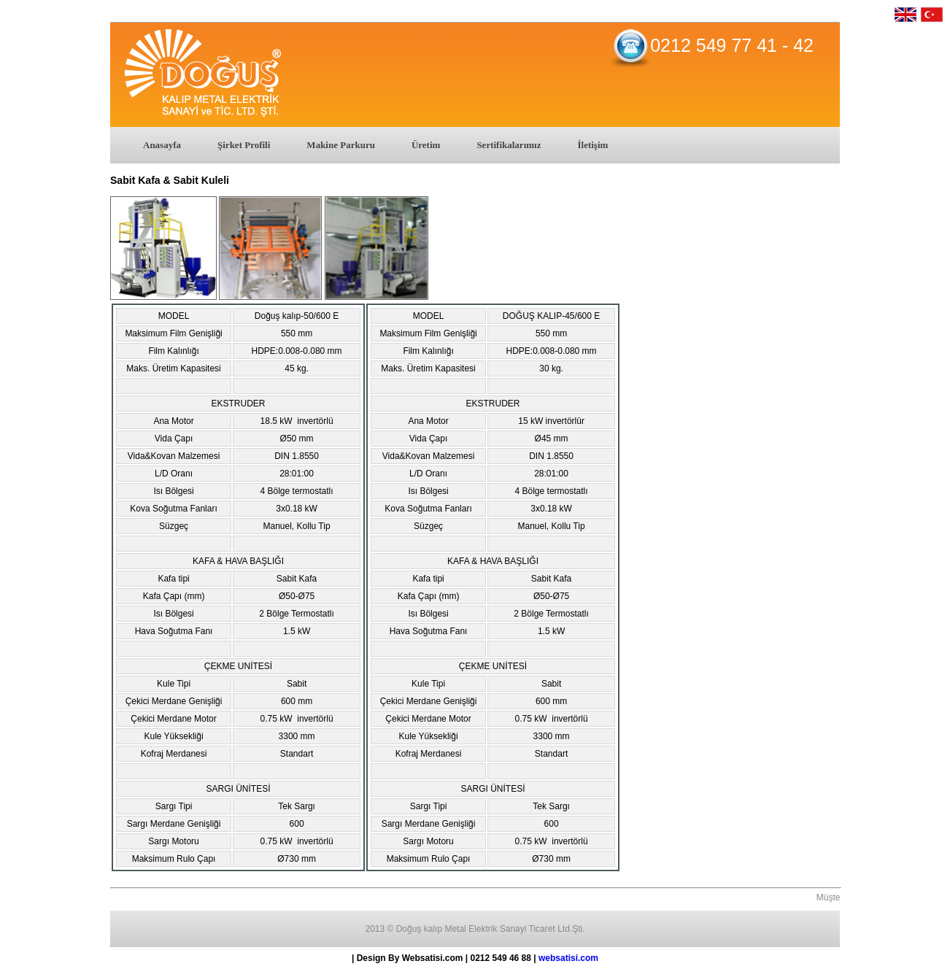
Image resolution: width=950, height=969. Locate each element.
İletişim (592, 144)
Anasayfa (162, 144)
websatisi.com (568, 958)
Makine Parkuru (340, 144)
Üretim (426, 144)
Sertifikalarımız (508, 144)
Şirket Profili (243, 144)
